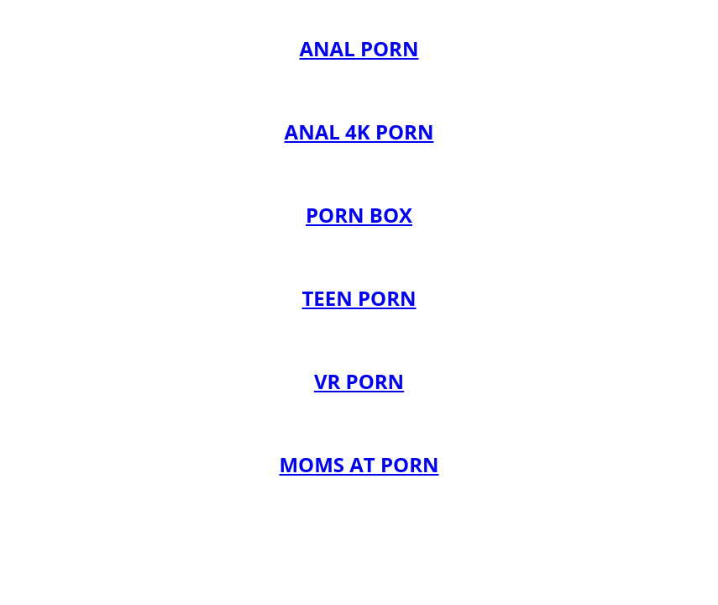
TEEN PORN (358, 298)
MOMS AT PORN (358, 464)
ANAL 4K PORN (359, 131)
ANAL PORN (359, 48)
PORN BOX (359, 215)
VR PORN (359, 381)
